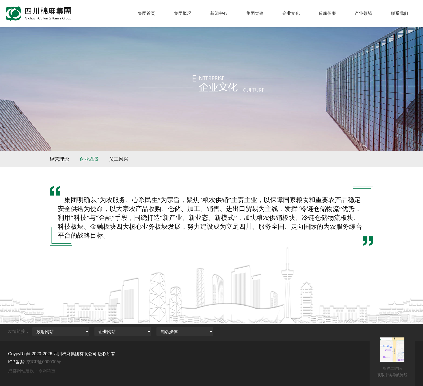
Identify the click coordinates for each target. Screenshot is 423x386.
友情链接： (19, 331)
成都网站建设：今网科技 (32, 370)
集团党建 (255, 13)
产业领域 (363, 13)
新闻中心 (218, 13)
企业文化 (291, 13)
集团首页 (146, 13)
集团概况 (182, 13)
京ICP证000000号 (43, 362)
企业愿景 (89, 159)
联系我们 (399, 13)
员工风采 (118, 159)
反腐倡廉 (327, 13)
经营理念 (59, 159)
